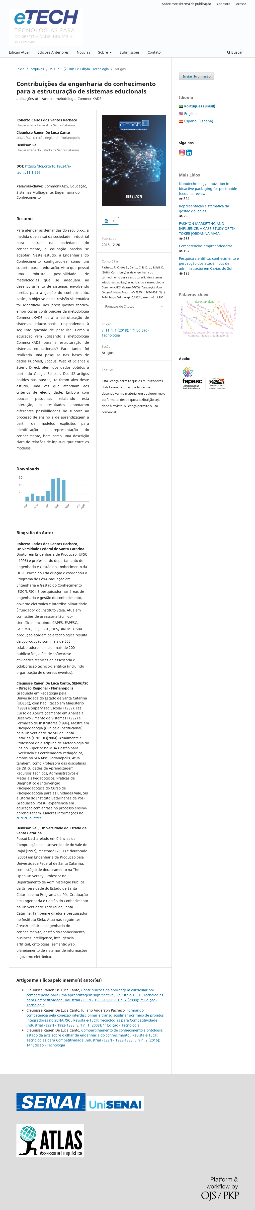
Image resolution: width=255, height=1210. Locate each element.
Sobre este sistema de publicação (186, 3)
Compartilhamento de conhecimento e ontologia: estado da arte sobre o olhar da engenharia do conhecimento (94, 1032)
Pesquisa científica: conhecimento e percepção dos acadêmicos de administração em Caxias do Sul (209, 263)
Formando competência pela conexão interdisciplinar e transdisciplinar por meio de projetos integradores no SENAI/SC (95, 1015)
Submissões (130, 52)
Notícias (83, 52)
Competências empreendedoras (206, 246)
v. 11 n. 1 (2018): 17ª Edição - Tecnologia (79, 69)
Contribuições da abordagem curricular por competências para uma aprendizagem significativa (90, 992)
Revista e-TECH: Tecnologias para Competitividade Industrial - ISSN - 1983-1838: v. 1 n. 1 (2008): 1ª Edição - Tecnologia (91, 1023)
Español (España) (198, 121)
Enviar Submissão (196, 76)
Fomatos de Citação (120, 306)
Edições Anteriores (53, 52)
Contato (154, 52)
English (190, 113)
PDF (112, 221)
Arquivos (37, 69)
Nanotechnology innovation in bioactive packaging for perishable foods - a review (208, 188)
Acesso (241, 3)
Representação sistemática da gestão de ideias (204, 208)
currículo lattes (29, 818)
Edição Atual (19, 52)
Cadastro (223, 3)
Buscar (235, 52)
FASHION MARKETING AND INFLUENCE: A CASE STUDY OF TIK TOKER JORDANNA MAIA (207, 228)
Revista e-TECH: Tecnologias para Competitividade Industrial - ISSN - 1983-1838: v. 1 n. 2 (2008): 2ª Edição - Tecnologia (94, 1000)
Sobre (103, 52)
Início (20, 69)
